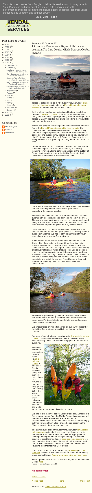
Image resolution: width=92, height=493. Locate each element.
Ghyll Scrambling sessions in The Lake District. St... (17, 75)
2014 (7, 55)
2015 (7, 52)
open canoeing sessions (73, 439)
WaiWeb (8, 130)
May (9, 100)
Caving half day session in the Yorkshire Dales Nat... (17, 87)
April (9, 103)
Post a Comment (39, 476)
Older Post (85, 481)
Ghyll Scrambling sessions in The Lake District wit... (17, 83)
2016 (7, 50)
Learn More (42, 17)
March (10, 105)
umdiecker (9, 133)
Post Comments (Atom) (55, 486)
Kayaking (73, 450)
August (10, 93)
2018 (7, 44)
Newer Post (37, 481)
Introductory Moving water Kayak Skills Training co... (17, 71)
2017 (7, 47)
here (84, 455)
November (11, 65)
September (11, 90)
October (10, 68)
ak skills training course (37, 361)
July (9, 95)
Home (61, 481)
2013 (7, 57)
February (11, 107)
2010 (7, 112)
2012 (7, 60)
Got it (54, 17)
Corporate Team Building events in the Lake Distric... (17, 79)
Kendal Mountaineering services (66, 455)
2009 (7, 115)
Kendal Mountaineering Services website (60, 128)
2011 (7, 63)
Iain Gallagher (11, 126)
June (9, 98)
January (10, 110)
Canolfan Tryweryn (49, 114)
